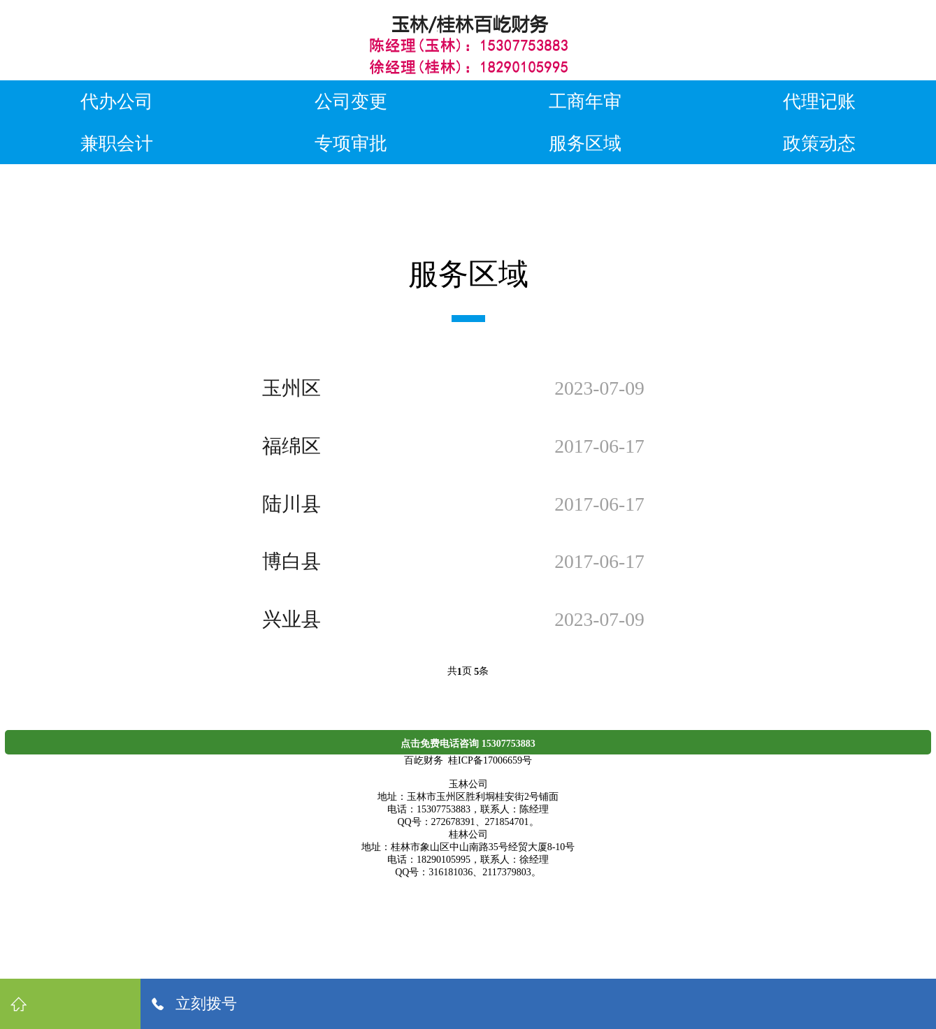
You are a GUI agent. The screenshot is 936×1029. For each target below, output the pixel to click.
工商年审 (585, 101)
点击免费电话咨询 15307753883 (468, 743)
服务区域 (585, 143)
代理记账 (819, 101)
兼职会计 (116, 143)
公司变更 (351, 101)
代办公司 (116, 101)
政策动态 (819, 143)
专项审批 (351, 143)
